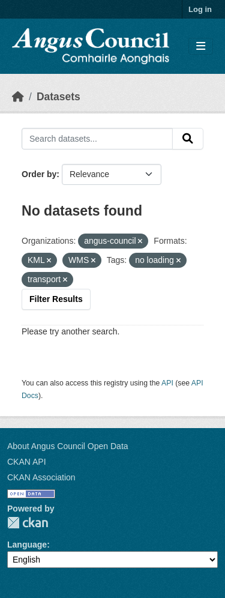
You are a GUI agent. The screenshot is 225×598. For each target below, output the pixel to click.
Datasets (58, 97)
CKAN (27, 522)
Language (27, 544)
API (167, 383)
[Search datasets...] (97, 139)
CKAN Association (41, 477)
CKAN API (26, 462)
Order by (39, 174)
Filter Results (56, 299)
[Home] (18, 97)
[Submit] (187, 139)
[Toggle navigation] (200, 46)
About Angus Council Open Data (67, 446)
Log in (200, 9)
